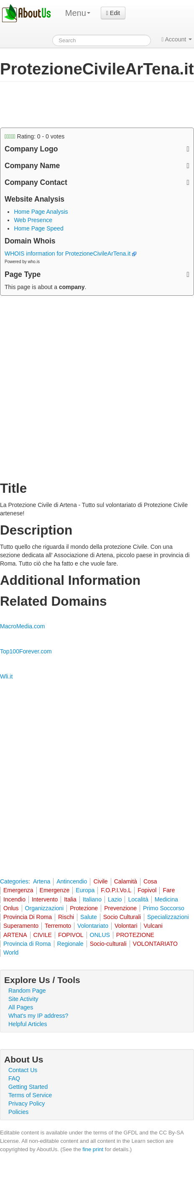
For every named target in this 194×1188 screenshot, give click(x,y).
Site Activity (23, 999)
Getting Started (28, 1086)
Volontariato (92, 925)
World (10, 952)
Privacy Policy (26, 1103)
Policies (18, 1112)
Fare (169, 890)
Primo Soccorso (163, 908)
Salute (88, 917)
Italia (70, 899)
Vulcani (153, 925)
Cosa (150, 881)
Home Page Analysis (41, 211)
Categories (14, 881)
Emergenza (18, 890)
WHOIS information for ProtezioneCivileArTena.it (70, 253)
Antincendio (71, 881)
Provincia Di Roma (27, 917)
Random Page (27, 990)
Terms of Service (30, 1095)
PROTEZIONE (135, 935)
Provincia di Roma (27, 943)
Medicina (166, 899)
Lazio (115, 899)
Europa (85, 890)
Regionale (70, 943)
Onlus (11, 908)
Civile (100, 881)
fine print (92, 1149)
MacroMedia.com (22, 626)
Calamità (125, 881)
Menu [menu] (77, 13)
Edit (113, 13)
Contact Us (22, 1070)
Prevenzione (120, 908)
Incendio (14, 899)
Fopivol (147, 890)
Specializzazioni (168, 917)
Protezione (84, 908)
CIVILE (42, 935)
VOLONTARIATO (155, 943)
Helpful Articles (27, 1024)
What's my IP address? (38, 1015)
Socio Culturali (122, 917)
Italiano (92, 899)
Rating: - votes (34, 136)
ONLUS (100, 935)
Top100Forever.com (26, 651)
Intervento (45, 899)
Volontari (126, 925)
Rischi (66, 917)
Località (138, 899)
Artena (41, 881)
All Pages (20, 1007)
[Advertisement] (67, 104)
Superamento (20, 925)
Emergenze (55, 890)
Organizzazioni (44, 908)
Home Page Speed (38, 228)
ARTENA (15, 935)
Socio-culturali (108, 943)
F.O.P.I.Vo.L (116, 890)
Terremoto (58, 925)
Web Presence (33, 220)
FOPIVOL (71, 935)
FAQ (14, 1078)
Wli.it (6, 676)
